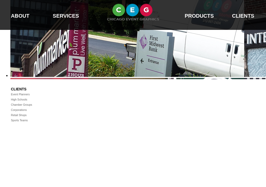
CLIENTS (243, 16)
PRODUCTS (199, 16)
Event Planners (20, 94)
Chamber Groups (21, 104)
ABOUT (20, 16)
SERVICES (66, 16)
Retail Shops (18, 115)
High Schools (18, 99)
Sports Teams (19, 120)
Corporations (18, 109)
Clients (18, 89)
